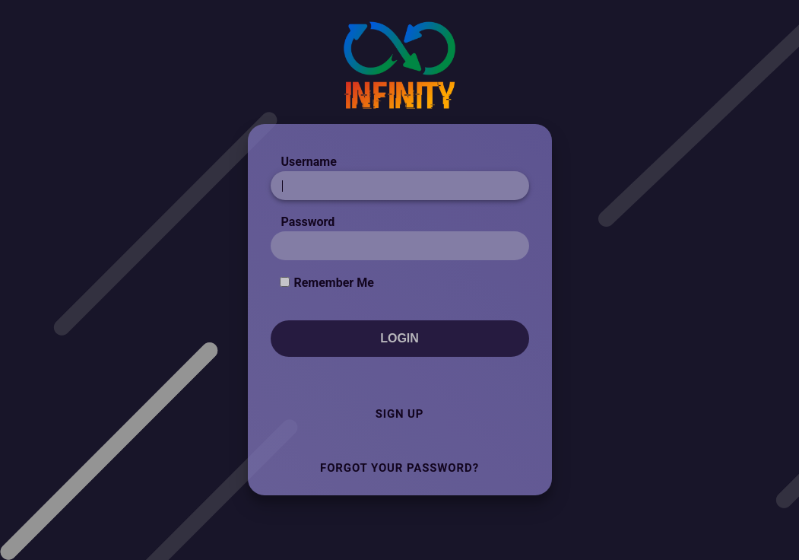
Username (309, 161)
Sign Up (400, 414)
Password (308, 222)
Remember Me (333, 282)
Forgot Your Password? (399, 468)
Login (399, 338)
